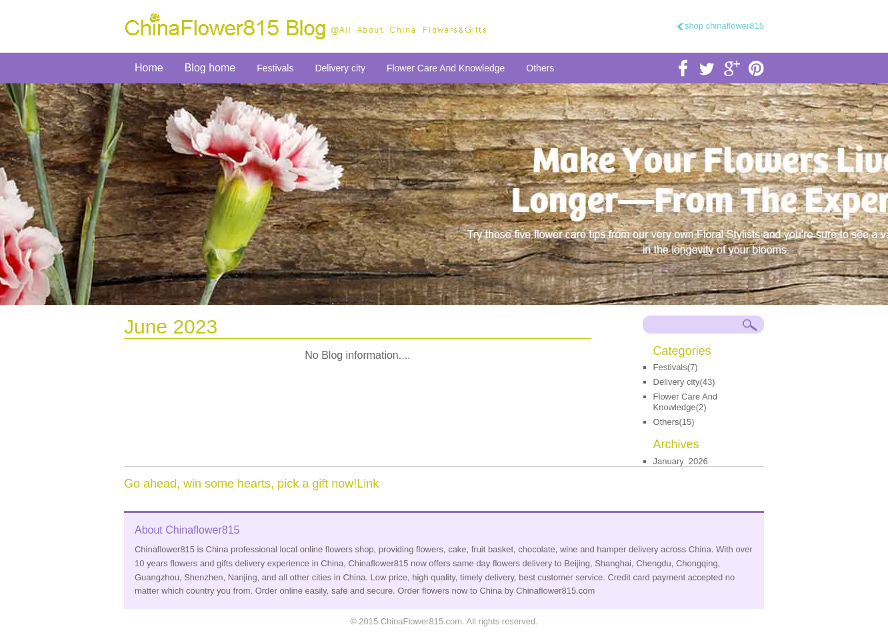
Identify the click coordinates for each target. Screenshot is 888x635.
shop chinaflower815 (724, 26)
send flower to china (444, 194)
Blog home (210, 67)
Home (149, 67)
